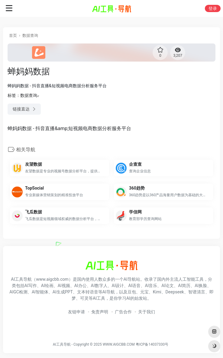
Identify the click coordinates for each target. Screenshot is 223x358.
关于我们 (146, 311)
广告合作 (123, 311)
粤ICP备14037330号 (152, 344)
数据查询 (30, 35)
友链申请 (76, 311)
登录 (212, 8)
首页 (13, 35)
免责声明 (99, 311)
